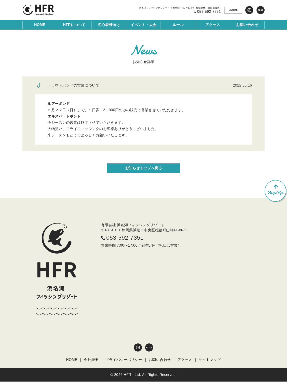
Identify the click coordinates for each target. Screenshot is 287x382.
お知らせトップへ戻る (143, 168)
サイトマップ (210, 360)
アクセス (184, 360)
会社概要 (91, 360)
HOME (39, 25)
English (233, 10)
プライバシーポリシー (123, 360)
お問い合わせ (160, 360)
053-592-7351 (122, 238)
